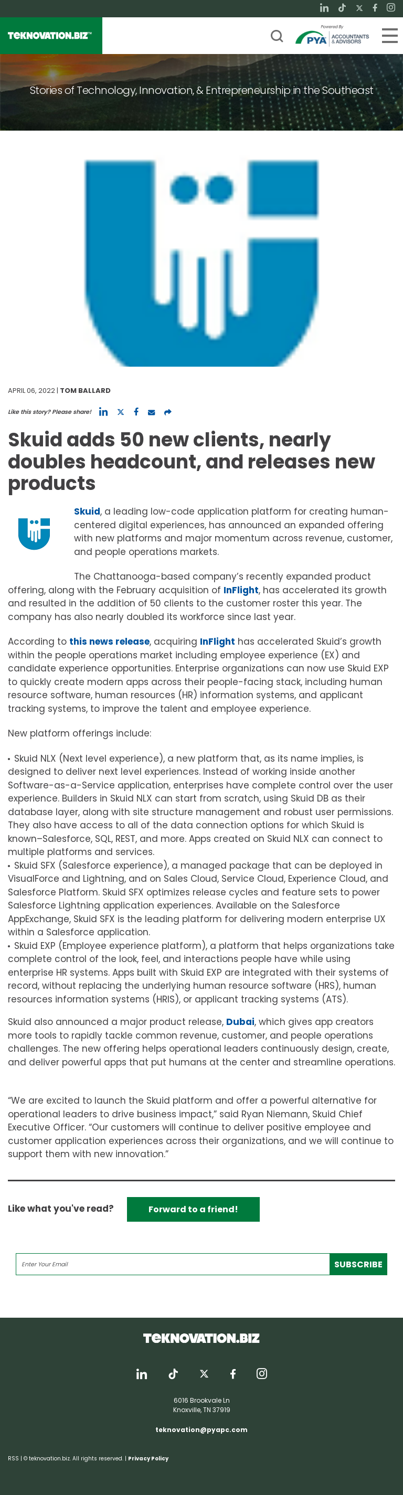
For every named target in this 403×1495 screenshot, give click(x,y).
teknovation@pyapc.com (201, 1429)
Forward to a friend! (193, 1209)
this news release (109, 641)
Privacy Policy (148, 1458)
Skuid (87, 511)
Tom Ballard (85, 391)
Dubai (240, 1022)
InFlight (241, 590)
